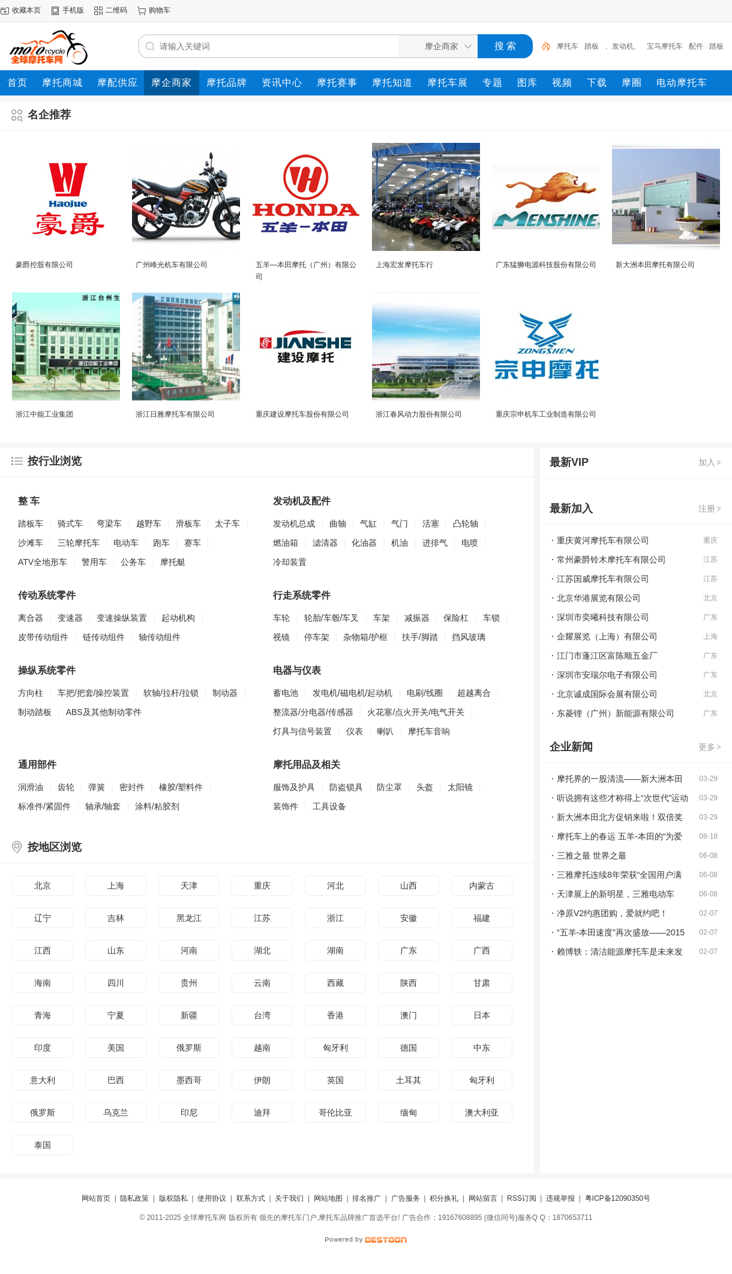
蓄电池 (285, 693)
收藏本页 (26, 10)
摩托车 (567, 46)
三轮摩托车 (79, 543)
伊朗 (262, 1080)
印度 (42, 1047)
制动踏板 (35, 712)
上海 (115, 885)
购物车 (159, 10)
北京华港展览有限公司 (599, 598)
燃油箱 (285, 543)
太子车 (227, 523)
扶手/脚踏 (420, 637)
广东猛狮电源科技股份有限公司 (546, 265)
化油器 (364, 543)
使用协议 (211, 1198)
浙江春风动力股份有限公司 (419, 414)
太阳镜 (460, 787)
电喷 (469, 543)
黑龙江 (189, 918)
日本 (481, 1015)
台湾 (262, 1015)
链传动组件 (104, 637)
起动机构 (178, 618)
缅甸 (408, 1112)
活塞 (430, 523)
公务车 (133, 562)
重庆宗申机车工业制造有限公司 (546, 414)
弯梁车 (109, 523)
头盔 (424, 787)
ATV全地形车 (42, 562)
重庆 (262, 885)
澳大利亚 (482, 1112)
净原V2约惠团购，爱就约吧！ (612, 913)
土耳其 (408, 1080)
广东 (408, 950)
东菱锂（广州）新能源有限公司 (615, 713)
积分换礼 (444, 1198)
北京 (42, 885)
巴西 (115, 1080)
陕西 (408, 983)
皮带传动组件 (43, 637)
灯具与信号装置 (302, 731)
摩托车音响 (429, 731)
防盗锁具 (346, 787)
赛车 (192, 543)
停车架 (316, 637)
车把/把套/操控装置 (94, 693)
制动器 (225, 693)
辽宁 (42, 918)
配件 (696, 46)
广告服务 (405, 1198)
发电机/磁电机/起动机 (353, 693)
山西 (408, 885)
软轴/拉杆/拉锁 (171, 693)
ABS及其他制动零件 (104, 712)
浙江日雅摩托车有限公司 (175, 414)
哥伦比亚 (335, 1112)
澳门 (408, 1015)
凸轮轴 (465, 523)
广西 (481, 950)
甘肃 (481, 983)
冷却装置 (290, 562)
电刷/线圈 (425, 693)
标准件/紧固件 (44, 806)
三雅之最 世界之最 (591, 855)
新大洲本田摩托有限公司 (655, 265)
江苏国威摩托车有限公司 (603, 579)
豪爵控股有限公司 (44, 265)
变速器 (70, 618)
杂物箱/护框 (365, 637)
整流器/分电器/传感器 (313, 712)
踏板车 (30, 523)
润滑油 (30, 787)
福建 (481, 918)
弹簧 (96, 787)
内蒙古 (481, 885)
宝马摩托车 (665, 46)
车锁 (491, 618)
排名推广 (366, 1198)
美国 (115, 1047)
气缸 (368, 523)
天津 (189, 885)
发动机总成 (294, 523)
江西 (42, 950)
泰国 (42, 1145)
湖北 (262, 950)
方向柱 (30, 693)
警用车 (94, 562)
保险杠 (456, 618)
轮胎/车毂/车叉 (331, 618)
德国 (408, 1047)
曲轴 (337, 523)
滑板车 (188, 523)
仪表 (354, 731)
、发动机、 (623, 46)
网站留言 (483, 1198)
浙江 (335, 918)
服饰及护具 (294, 787)
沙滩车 (30, 543)
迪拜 (262, 1112)
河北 (335, 885)
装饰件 (285, 806)
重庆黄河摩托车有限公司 (603, 540)
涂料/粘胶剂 (157, 806)
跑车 (161, 543)
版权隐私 (173, 1198)
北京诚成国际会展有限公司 (607, 694)
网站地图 (328, 1198)
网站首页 (96, 1198)
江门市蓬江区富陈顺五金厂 (607, 655)
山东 (115, 950)
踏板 (591, 46)
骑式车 (70, 523)
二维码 (116, 10)
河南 (189, 950)
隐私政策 (134, 1198)
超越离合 (474, 693)
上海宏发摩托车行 (404, 265)
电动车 (126, 543)
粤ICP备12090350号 (617, 1198)
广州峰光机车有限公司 (172, 265)
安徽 (408, 918)
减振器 (417, 618)
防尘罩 (389, 787)
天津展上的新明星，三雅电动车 (615, 894)
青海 (42, 1015)
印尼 (189, 1112)
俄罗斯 (189, 1047)
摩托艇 (172, 562)
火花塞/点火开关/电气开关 (415, 712)
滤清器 (325, 543)
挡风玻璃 (468, 637)
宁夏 (115, 1015)
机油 (399, 543)
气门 (399, 523)
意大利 (42, 1080)
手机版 (73, 10)
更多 (710, 747)
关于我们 (289, 1198)
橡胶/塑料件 (181, 787)
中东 (481, 1047)
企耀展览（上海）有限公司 (607, 636)
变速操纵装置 (122, 618)
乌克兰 (115, 1112)
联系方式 (250, 1198)
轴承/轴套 (103, 806)
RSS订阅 (521, 1198)
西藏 (335, 983)
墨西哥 (189, 1080)
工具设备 (329, 806)
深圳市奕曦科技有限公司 (603, 617)
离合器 (30, 618)
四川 (115, 983)
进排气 (435, 543)
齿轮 (66, 787)
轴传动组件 (160, 637)
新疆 (189, 1015)
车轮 (281, 618)
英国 (335, 1080)
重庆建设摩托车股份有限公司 (302, 414)
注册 (710, 508)
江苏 (262, 918)
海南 (42, 983)
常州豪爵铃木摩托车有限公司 (611, 559)
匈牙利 (335, 1047)
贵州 (189, 983)
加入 (710, 462)
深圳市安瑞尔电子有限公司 (607, 675)
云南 (262, 983)
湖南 (335, 950)
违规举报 (560, 1198)
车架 (381, 618)
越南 (262, 1047)
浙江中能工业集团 (44, 414)
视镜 (281, 637)
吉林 (115, 918)
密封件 (132, 787)
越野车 (148, 523)
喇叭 (385, 731)
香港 (335, 1015)
